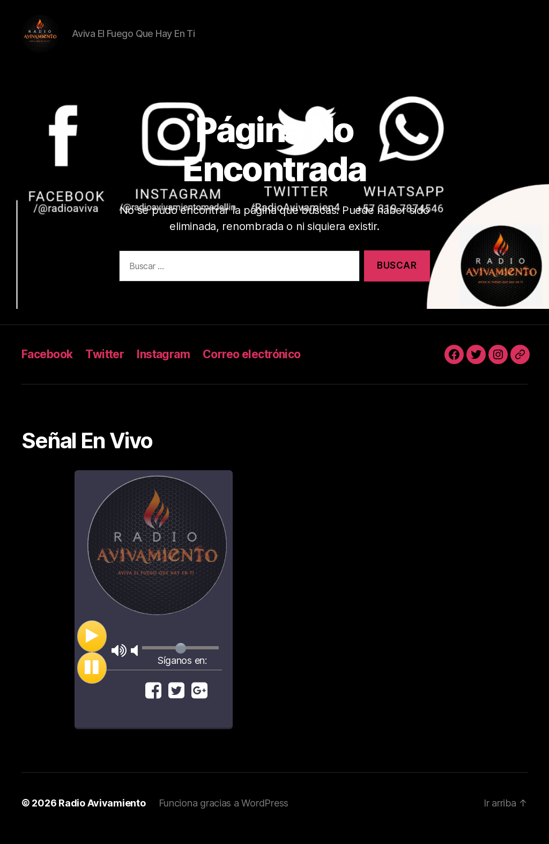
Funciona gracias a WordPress (223, 813)
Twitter (104, 365)
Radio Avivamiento (101, 813)
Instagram (163, 365)
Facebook (46, 365)
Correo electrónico (252, 365)
